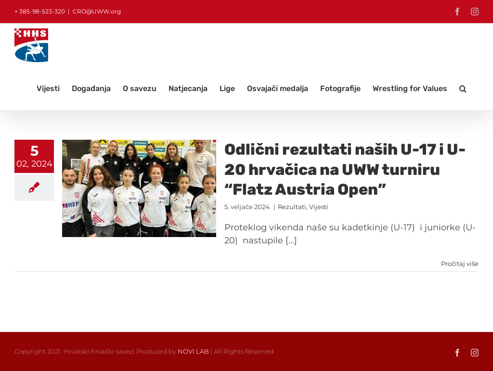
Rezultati (292, 207)
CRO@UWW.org (97, 11)
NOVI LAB (193, 351)
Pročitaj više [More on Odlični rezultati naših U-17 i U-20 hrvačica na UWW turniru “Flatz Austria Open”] (460, 263)
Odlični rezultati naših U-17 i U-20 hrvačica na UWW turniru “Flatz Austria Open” (345, 169)
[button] (463, 88)
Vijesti (318, 207)
